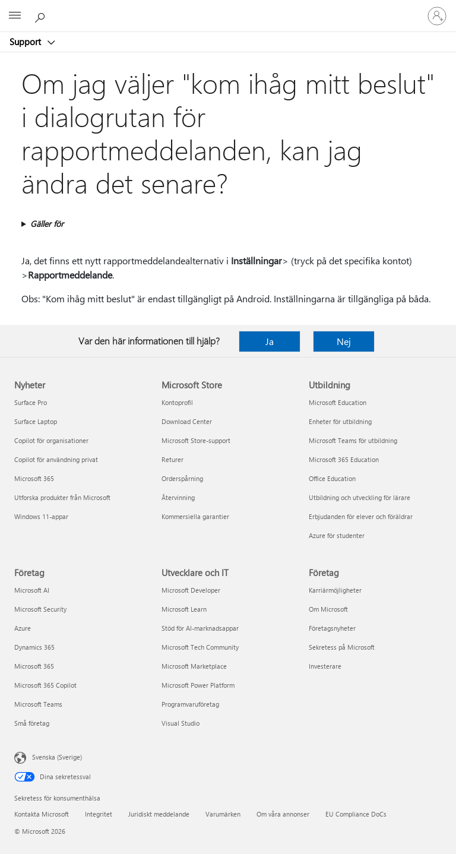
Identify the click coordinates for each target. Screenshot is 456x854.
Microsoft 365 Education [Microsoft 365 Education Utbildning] (344, 459)
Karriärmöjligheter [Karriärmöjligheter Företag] (335, 590)
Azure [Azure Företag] (22, 628)
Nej (344, 341)
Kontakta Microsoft (41, 813)
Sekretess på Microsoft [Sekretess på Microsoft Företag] (342, 647)
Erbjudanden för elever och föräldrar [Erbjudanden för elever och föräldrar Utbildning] (361, 516)
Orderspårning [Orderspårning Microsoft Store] (182, 478)
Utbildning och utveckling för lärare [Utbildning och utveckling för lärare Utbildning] (359, 497)
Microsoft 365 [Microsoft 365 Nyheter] (34, 478)
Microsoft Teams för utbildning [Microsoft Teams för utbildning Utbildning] (353, 440)
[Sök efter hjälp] (41, 15)
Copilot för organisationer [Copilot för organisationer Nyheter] (51, 440)
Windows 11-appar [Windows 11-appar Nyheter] (41, 516)
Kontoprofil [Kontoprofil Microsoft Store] (177, 402)
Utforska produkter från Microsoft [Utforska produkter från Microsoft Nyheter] (62, 497)
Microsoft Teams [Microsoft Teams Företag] (38, 704)
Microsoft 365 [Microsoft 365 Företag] (34, 666)
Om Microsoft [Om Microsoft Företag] (328, 609)
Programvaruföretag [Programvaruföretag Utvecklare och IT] (190, 704)
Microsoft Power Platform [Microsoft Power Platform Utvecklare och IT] (198, 685)
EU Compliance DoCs (356, 813)
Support (26, 42)
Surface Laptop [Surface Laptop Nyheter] (35, 421)
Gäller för (47, 223)
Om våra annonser (282, 813)
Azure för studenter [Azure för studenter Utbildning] (337, 535)
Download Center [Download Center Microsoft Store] (187, 421)
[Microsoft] (227, 9)
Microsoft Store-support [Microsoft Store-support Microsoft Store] (196, 440)
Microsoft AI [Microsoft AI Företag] (31, 590)
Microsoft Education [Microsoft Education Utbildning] (337, 402)
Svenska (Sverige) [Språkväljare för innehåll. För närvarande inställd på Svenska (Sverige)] (57, 756)
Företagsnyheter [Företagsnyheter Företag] (332, 628)
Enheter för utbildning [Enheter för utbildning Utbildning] (340, 421)
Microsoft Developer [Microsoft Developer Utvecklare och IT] (191, 590)
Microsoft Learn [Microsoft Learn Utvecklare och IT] (184, 609)
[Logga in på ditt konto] (437, 16)
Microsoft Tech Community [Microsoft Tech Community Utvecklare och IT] (200, 647)
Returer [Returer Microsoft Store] (172, 459)
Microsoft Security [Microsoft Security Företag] (40, 609)
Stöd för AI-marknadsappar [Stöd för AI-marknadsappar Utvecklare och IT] (200, 628)
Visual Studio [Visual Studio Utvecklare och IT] (181, 723)
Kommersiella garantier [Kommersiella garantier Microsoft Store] (195, 516)
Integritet (98, 813)
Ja (269, 341)
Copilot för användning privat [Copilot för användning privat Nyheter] (56, 459)
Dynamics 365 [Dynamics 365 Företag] (34, 647)
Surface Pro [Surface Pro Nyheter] (30, 402)
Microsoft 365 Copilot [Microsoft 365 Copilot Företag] (45, 685)
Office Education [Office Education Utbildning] (332, 478)
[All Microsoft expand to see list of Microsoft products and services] (15, 16)
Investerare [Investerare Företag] (325, 666)
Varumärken (222, 813)
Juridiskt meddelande (158, 813)
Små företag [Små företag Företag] (31, 723)
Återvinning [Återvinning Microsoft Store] (178, 497)
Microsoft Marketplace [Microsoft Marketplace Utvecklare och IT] (194, 666)
